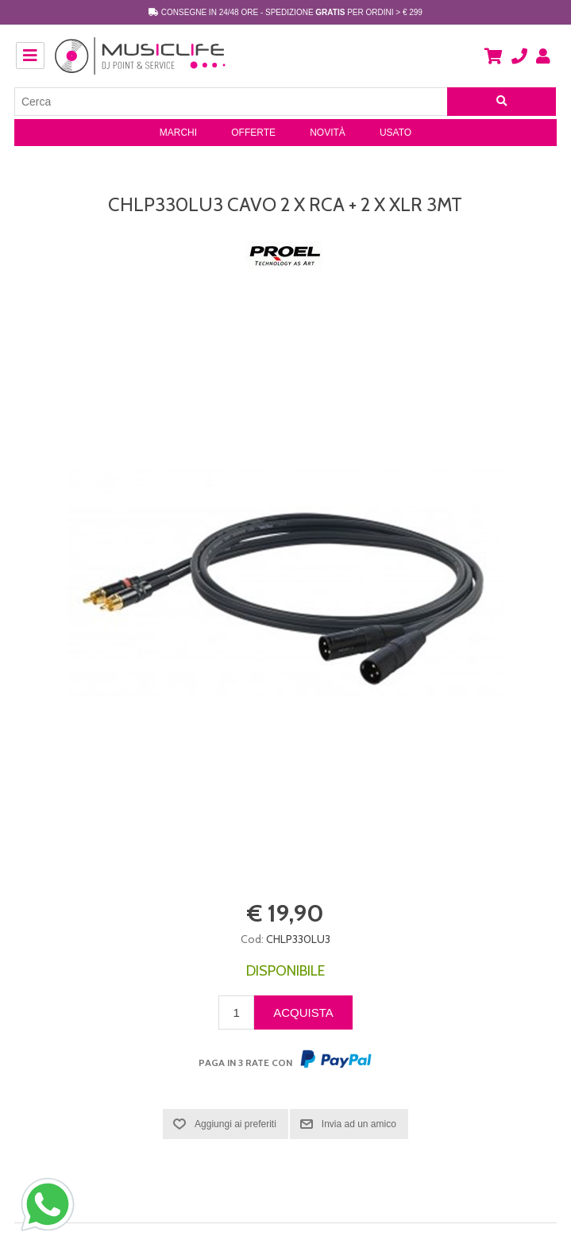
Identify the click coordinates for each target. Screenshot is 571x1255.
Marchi (178, 132)
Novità (327, 132)
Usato (395, 132)
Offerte (253, 132)
